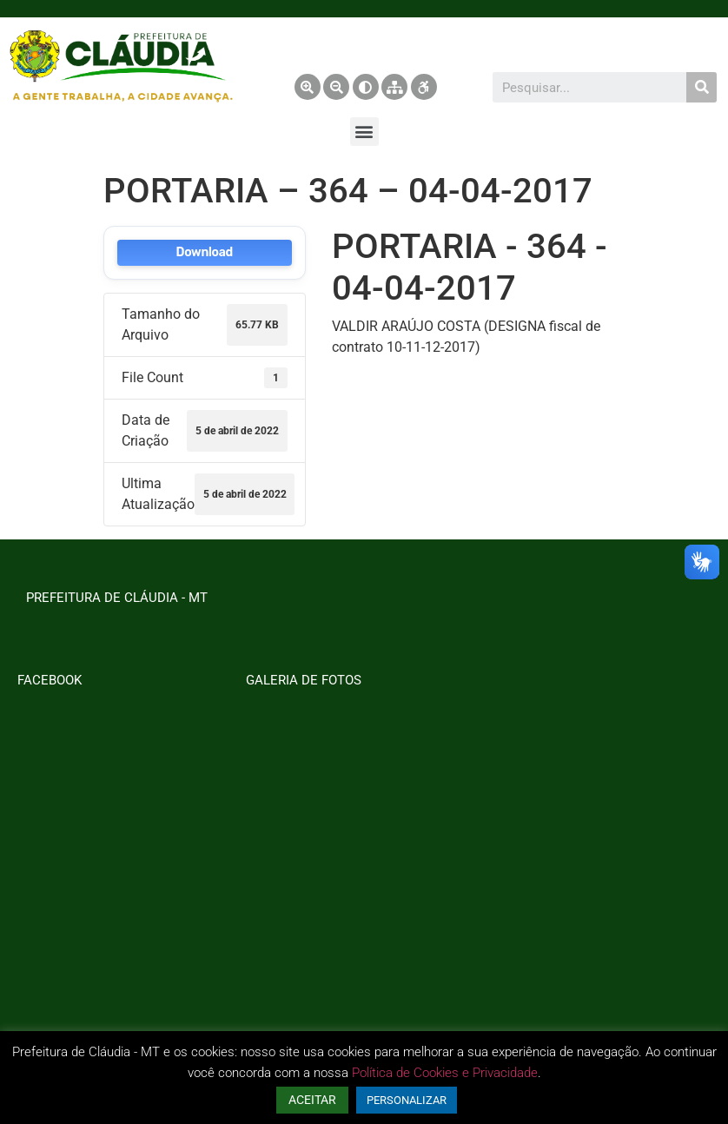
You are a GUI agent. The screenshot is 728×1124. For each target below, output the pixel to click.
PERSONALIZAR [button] (407, 1100)
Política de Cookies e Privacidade (445, 1073)
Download (204, 252)
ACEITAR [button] (312, 1100)
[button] (364, 131)
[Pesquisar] (701, 87)
